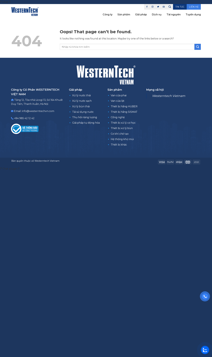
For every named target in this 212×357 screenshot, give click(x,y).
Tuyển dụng (193, 14)
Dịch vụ (157, 14)
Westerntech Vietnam (168, 96)
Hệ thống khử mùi (122, 139)
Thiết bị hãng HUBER (124, 106)
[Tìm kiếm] (169, 7)
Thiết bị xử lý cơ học (123, 122)
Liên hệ (193, 6)
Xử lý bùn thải (81, 106)
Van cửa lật (117, 100)
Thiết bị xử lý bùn (122, 128)
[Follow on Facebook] (147, 7)
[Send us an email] (164, 7)
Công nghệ (118, 117)
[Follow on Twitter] (158, 7)
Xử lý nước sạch (82, 100)
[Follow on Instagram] (152, 7)
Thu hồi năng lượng (84, 117)
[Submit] (197, 47)
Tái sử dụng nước (83, 111)
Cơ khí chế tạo (120, 133)
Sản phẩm (123, 14)
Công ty (107, 14)
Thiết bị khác (119, 144)
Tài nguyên (173, 14)
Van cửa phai (118, 95)
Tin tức (179, 6)
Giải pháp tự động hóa (86, 122)
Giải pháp (141, 14)
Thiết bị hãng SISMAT (124, 111)
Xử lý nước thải (81, 95)
